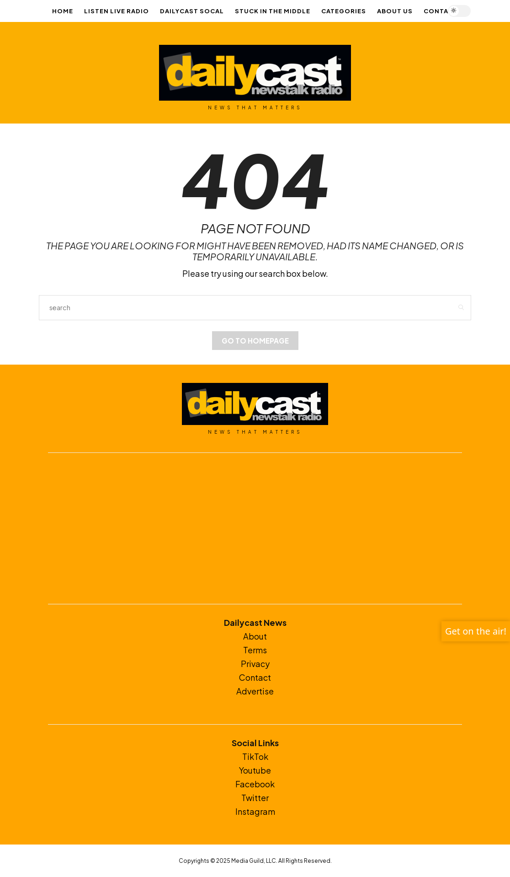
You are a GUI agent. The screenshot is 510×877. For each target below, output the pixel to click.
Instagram (255, 811)
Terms (255, 650)
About (255, 636)
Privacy (255, 663)
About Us (395, 11)
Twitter (255, 797)
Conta (251, 677)
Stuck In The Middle (272, 11)
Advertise (255, 691)
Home (62, 11)
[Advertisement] (255, 528)
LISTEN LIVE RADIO (116, 11)
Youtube (255, 770)
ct (267, 677)
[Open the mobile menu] (485, 11)
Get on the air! (475, 631)
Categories (343, 11)
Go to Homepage (255, 340)
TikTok (255, 756)
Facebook (255, 784)
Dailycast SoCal (192, 11)
